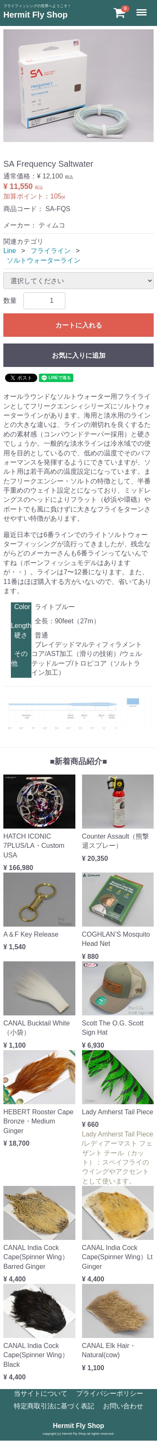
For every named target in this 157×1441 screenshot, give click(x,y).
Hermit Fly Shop (35, 14)
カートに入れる (78, 325)
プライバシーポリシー (109, 1393)
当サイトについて (40, 1393)
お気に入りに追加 (79, 355)
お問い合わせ (123, 1406)
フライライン (51, 250)
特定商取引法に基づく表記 (54, 1406)
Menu (142, 8)
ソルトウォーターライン (43, 260)
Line (9, 250)
